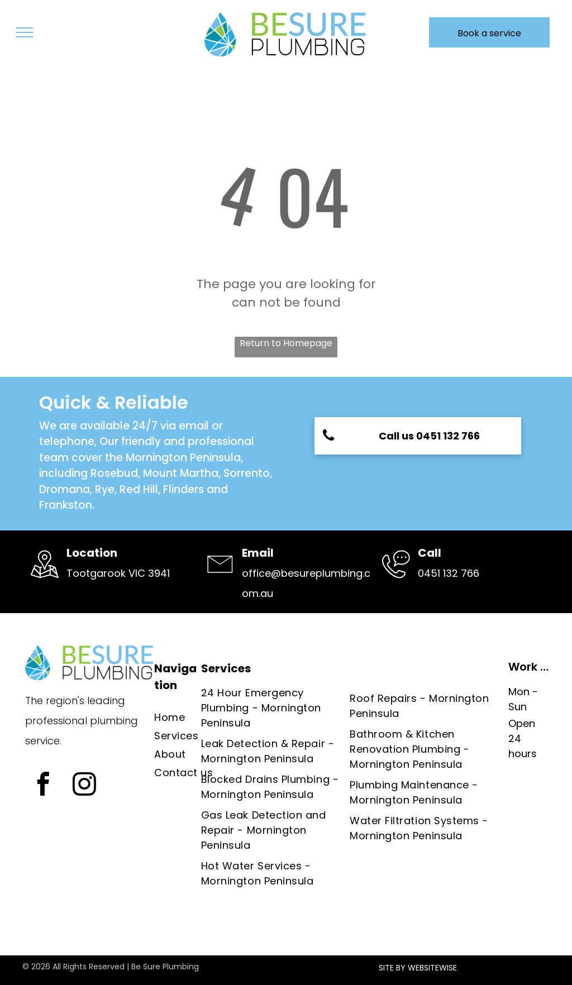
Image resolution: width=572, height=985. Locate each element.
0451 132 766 (448, 573)
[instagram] (84, 786)
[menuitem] (190, 717)
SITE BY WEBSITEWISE (418, 967)
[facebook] (42, 786)
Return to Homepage (286, 343)
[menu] (24, 32)
